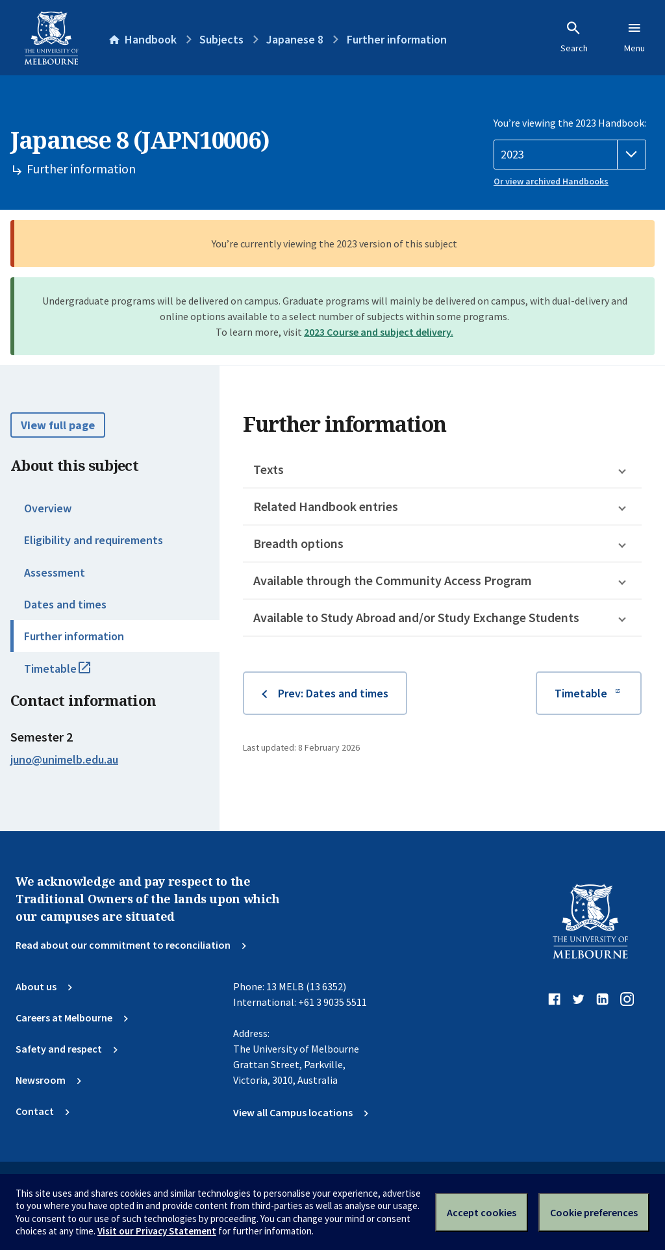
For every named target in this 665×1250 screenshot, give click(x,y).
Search (574, 37)
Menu (634, 37)
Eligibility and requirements (93, 539)
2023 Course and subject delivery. (378, 331)
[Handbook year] (570, 154)
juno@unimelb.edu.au (64, 760)
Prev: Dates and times (333, 693)
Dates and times (65, 604)
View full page (58, 425)
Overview (47, 508)
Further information (74, 636)
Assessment (54, 572)
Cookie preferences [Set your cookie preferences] (594, 1212)
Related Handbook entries (325, 506)
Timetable (71, 674)
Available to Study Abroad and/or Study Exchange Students (416, 617)
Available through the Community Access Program (392, 580)
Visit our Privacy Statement (156, 1231)
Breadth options (298, 543)
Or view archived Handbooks (551, 181)
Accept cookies (481, 1212)
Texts (268, 469)
